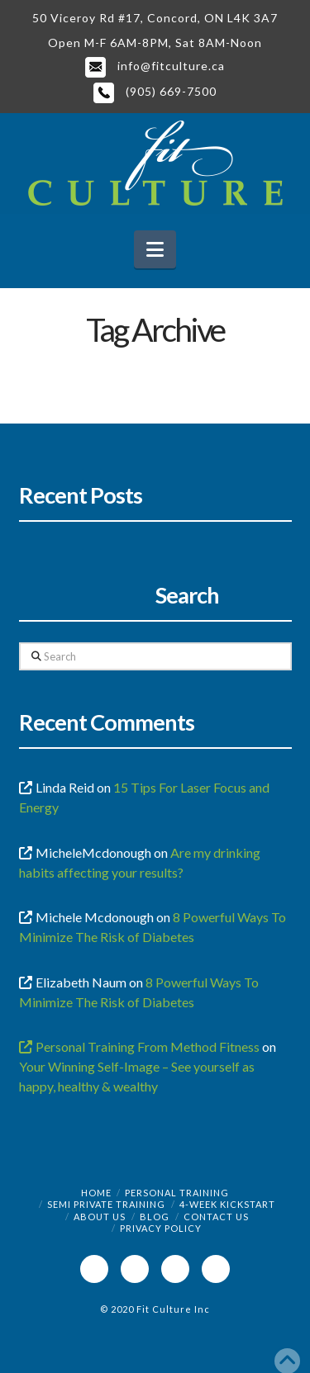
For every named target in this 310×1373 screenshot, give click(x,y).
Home (96, 1192)
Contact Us (216, 1216)
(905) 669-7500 (155, 91)
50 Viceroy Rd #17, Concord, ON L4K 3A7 (155, 18)
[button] (155, 249)
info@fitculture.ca (155, 66)
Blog (154, 1216)
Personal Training (177, 1192)
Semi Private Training (106, 1204)
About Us (100, 1216)
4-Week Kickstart (227, 1204)
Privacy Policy (161, 1228)
